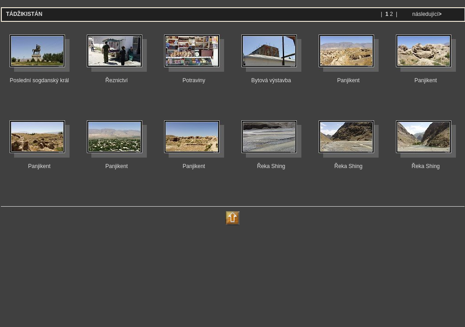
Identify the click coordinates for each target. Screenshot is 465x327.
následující (426, 14)
